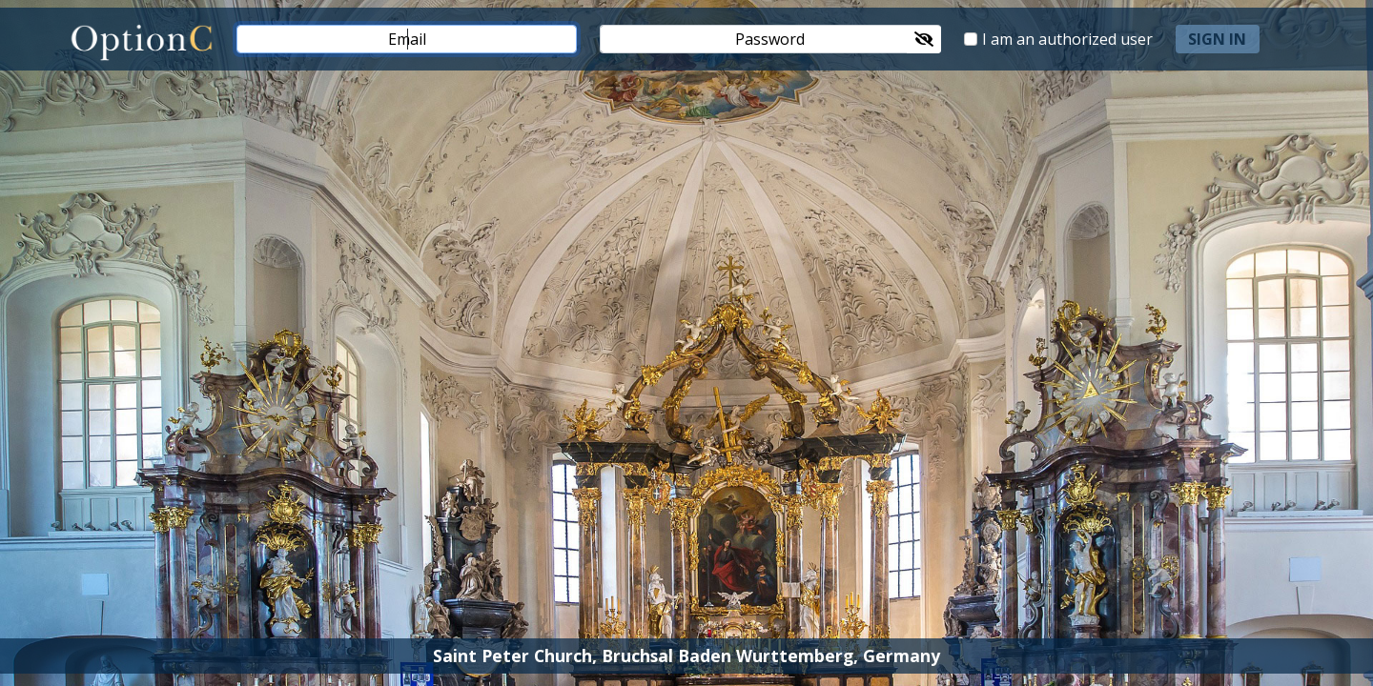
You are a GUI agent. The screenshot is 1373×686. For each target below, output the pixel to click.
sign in (1217, 39)
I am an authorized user (1067, 39)
